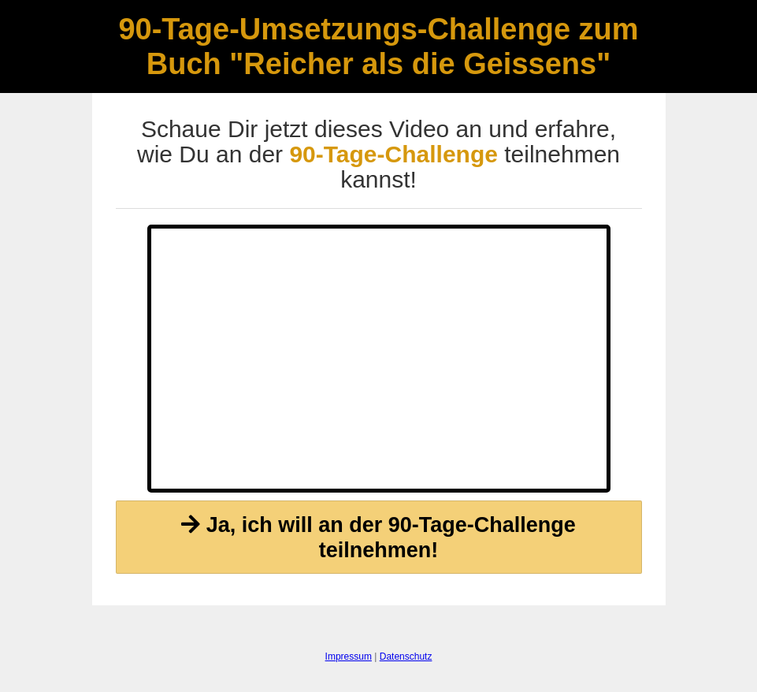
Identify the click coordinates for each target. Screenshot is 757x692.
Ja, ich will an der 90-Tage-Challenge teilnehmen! (378, 537)
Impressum (348, 656)
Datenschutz (406, 656)
